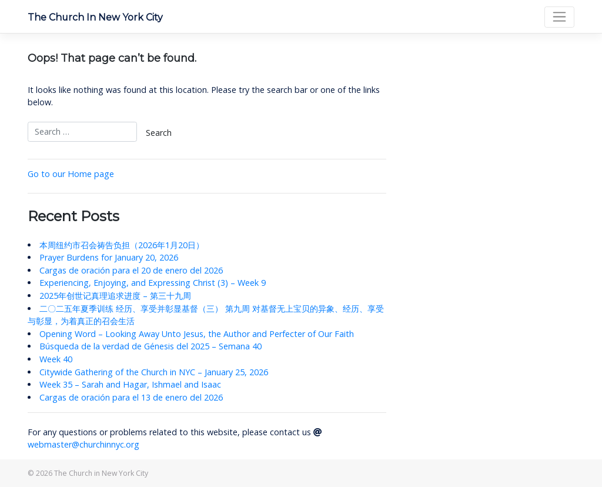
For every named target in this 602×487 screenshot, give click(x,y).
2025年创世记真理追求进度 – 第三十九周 (115, 295)
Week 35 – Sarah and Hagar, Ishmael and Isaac (130, 384)
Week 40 (55, 359)
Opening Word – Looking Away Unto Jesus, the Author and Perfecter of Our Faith (196, 333)
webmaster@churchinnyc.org (83, 444)
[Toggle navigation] (559, 17)
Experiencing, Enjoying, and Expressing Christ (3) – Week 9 (152, 282)
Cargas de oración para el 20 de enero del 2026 (131, 270)
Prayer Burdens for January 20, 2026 (108, 257)
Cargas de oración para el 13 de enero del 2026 (131, 397)
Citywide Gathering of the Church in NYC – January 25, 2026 (153, 372)
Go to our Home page (71, 173)
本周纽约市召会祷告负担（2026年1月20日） (121, 245)
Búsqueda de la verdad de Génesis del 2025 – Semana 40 (150, 346)
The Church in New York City (95, 17)
